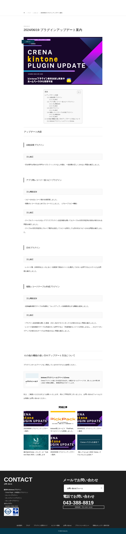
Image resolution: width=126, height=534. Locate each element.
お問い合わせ (67, 525)
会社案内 (19, 525)
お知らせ (28, 41)
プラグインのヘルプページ (33, 365)
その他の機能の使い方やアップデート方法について (63, 119)
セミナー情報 (55, 525)
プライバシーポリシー (82, 525)
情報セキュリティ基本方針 (101, 525)
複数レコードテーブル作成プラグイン (61, 112)
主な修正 (55, 99)
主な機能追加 (56, 104)
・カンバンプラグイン (11, 495)
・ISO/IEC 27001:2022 (11, 506)
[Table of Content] (79, 92)
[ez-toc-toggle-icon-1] (78, 92)
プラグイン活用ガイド (41, 525)
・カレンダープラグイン (11, 500)
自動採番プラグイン (56, 97)
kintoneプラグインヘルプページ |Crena (62, 121)
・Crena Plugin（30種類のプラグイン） (16, 492)
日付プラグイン (54, 108)
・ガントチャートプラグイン (13, 498)
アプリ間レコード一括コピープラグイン (62, 101)
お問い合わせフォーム (91, 394)
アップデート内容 (52, 95)
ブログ (28, 525)
